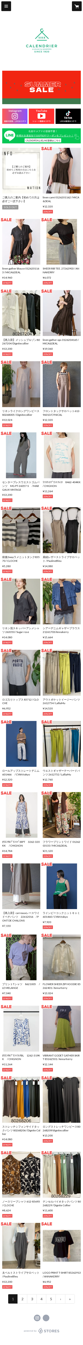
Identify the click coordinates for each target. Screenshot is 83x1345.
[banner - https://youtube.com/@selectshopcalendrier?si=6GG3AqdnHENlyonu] (41, 116)
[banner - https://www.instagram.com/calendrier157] (14, 116)
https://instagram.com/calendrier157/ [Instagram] (37, 1318)
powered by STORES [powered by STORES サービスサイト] (41, 1333)
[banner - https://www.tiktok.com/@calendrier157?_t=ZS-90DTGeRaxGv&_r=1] (68, 116)
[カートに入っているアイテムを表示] (77, 6)
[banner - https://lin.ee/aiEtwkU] (41, 135)
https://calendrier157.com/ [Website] (46, 1318)
